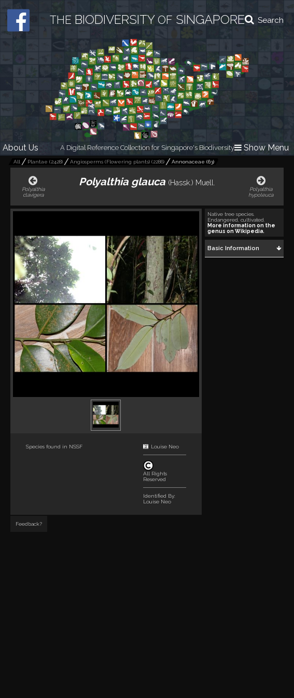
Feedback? (29, 524)
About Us (20, 148)
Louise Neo (165, 446)
